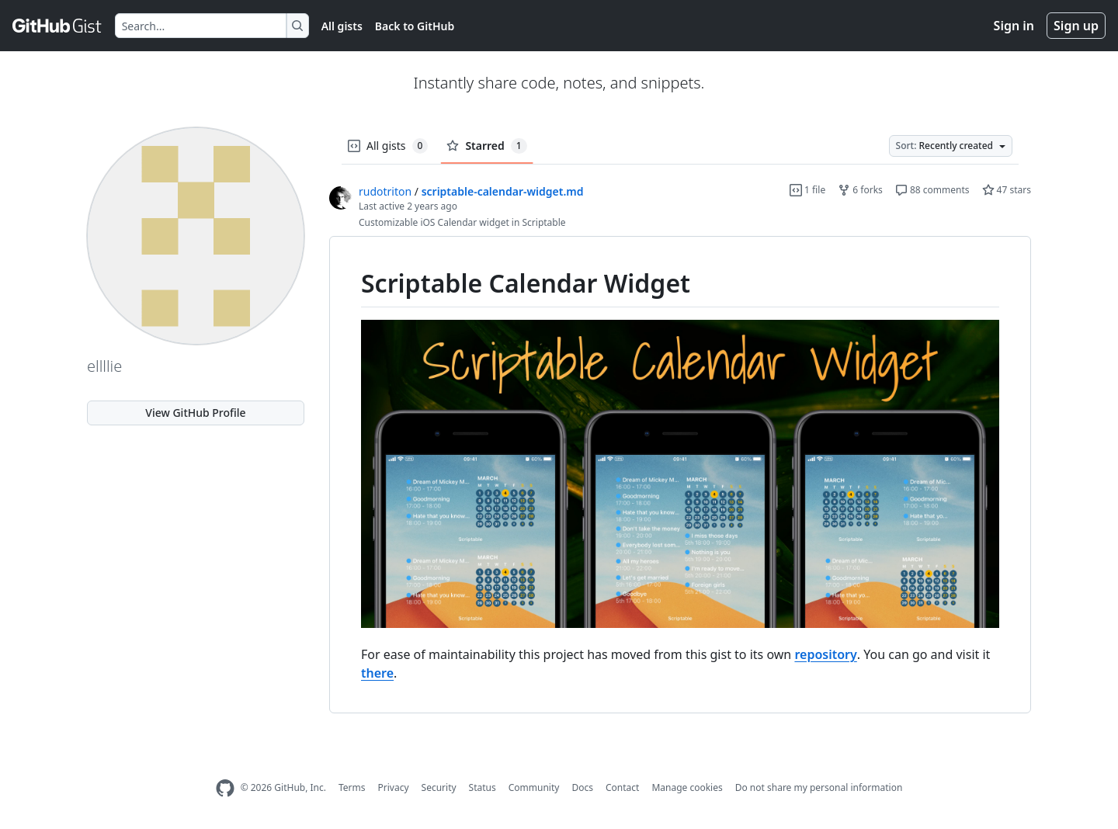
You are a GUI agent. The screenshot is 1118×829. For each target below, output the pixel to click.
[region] (680, 475)
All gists (342, 26)
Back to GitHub (414, 26)
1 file (807, 189)
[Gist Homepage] (57, 25)
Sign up (1076, 25)
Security (439, 787)
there (377, 673)
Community (534, 787)
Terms (352, 787)
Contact (622, 787)
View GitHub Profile (195, 412)
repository (825, 654)
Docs (582, 787)
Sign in (1014, 25)
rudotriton (385, 191)
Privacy (393, 787)
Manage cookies (686, 787)
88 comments (932, 189)
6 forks (860, 189)
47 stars (1006, 189)
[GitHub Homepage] (225, 788)
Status (482, 787)
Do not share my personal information (819, 787)
